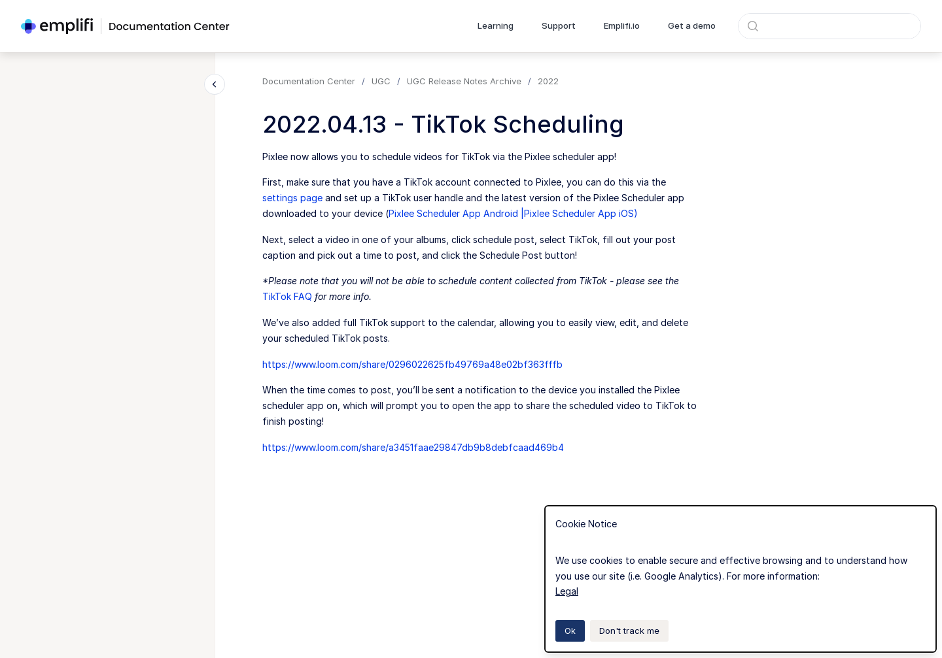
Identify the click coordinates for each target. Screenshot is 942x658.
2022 (548, 81)
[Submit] (752, 26)
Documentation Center (308, 81)
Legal (566, 591)
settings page (292, 197)
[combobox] (829, 26)
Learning (496, 25)
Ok (570, 630)
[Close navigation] (214, 84)
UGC (381, 81)
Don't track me (629, 630)
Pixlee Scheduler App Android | (456, 213)
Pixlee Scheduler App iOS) (581, 213)
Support (559, 25)
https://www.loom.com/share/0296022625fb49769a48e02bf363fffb (412, 364)
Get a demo (692, 25)
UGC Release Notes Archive (464, 81)
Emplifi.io (622, 25)
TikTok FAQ (287, 296)
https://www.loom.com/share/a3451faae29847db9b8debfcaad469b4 (413, 447)
